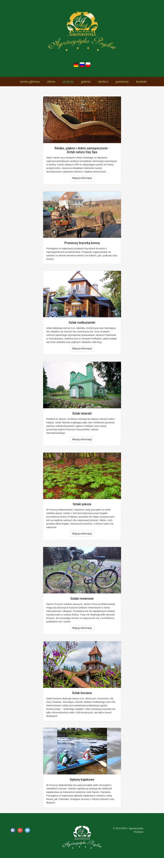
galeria (86, 81)
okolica (103, 81)
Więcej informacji (82, 178)
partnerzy (122, 81)
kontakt (141, 81)
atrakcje (68, 81)
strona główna (30, 81)
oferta (51, 81)
